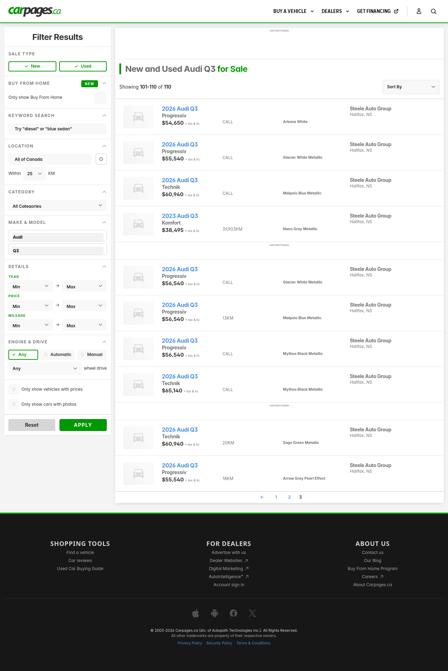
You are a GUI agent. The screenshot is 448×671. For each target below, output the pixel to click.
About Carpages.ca (372, 584)
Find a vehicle (80, 552)
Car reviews (80, 560)
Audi (58, 237)
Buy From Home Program (373, 568)
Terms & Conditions (253, 643)
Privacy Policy (190, 643)
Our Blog (372, 560)
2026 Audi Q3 (180, 108)
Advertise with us (229, 552)
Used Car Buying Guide (80, 568)
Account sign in (229, 584)
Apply (83, 425)
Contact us (373, 552)
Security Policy (219, 643)
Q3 (58, 251)
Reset (31, 425)
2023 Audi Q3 (180, 216)
